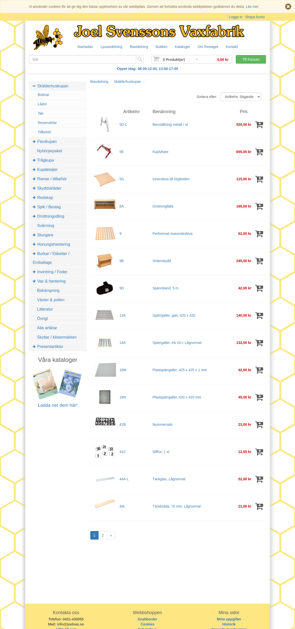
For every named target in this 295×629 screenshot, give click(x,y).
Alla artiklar (47, 328)
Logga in (235, 17)
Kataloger (186, 47)
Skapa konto (255, 17)
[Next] (111, 535)
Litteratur (45, 309)
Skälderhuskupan (50, 86)
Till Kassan (250, 59)
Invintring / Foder (50, 272)
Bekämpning (48, 290)
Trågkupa (43, 160)
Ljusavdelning (113, 47)
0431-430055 (73, 619)
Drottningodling (48, 216)
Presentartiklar (48, 346)
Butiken (165, 47)
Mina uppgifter (229, 619)
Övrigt (42, 318)
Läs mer (252, 7)
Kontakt (238, 47)
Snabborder (148, 619)
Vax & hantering (49, 281)
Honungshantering (51, 244)
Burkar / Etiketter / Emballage (51, 258)
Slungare (43, 235)
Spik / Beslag (47, 207)
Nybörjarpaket (49, 151)
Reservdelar (47, 123)
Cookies (147, 624)
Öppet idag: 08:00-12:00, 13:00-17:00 (147, 69)
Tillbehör (44, 132)
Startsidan (85, 47)
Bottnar (43, 95)
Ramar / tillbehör (50, 179)
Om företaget (213, 47)
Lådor (42, 104)
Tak (40, 113)
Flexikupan (45, 141)
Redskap (43, 197)
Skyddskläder (47, 188)
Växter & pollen (51, 300)
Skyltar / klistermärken (57, 337)
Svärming (45, 225)
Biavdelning (141, 47)
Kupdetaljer (45, 169)
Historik (228, 624)
